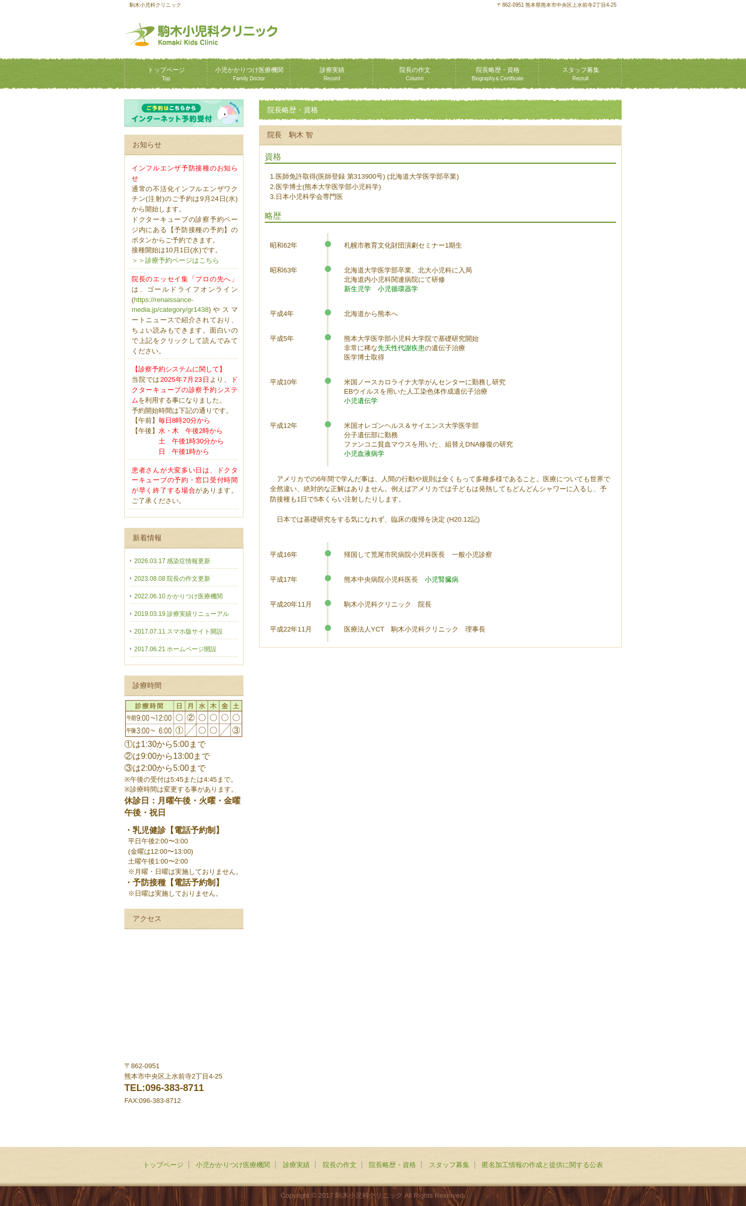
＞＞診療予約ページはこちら (175, 260)
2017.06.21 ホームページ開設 (175, 649)
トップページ (166, 73)
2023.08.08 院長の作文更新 (172, 578)
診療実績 (332, 73)
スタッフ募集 (580, 73)
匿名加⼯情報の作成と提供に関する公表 (542, 1165)
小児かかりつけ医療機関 (249, 73)
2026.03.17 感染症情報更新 (172, 561)
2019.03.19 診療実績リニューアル (181, 614)
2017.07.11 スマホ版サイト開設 (178, 631)
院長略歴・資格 (497, 73)
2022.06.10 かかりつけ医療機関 (178, 596)
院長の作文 (415, 73)
